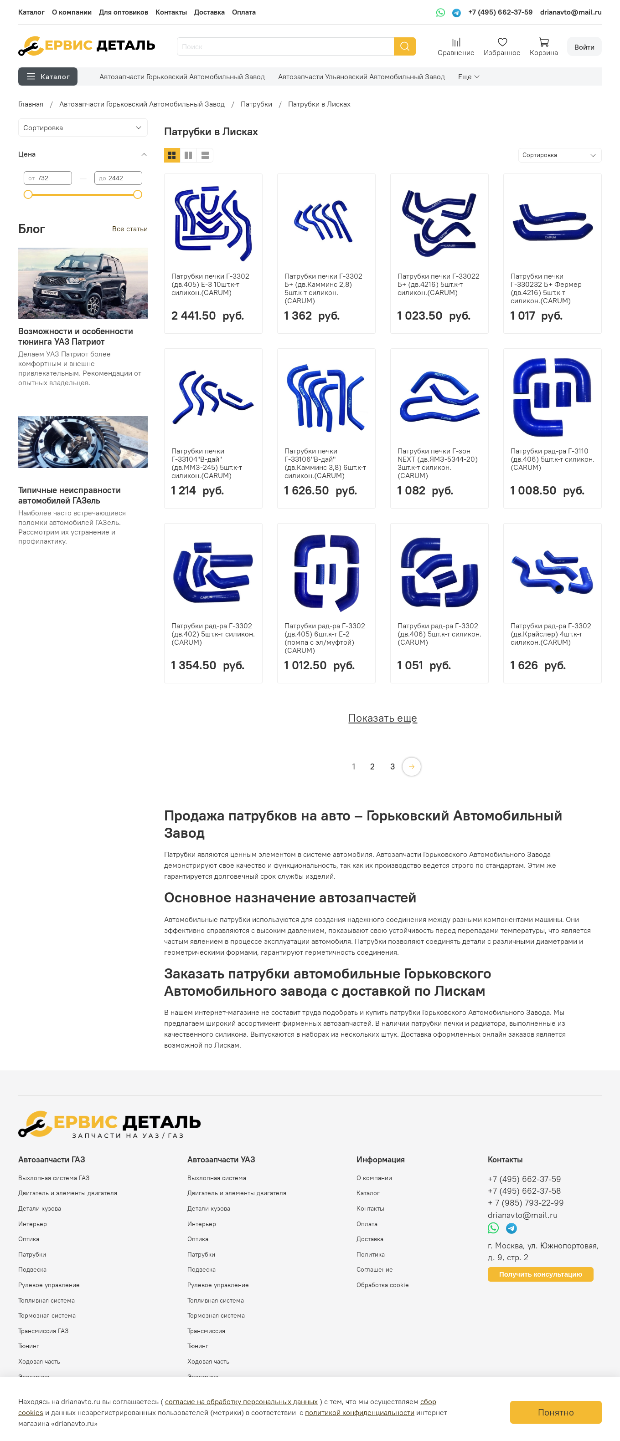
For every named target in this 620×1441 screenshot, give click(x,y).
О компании (72, 11)
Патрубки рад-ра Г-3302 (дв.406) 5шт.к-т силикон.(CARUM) (439, 634)
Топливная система (46, 1300)
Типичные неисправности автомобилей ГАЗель (69, 495)
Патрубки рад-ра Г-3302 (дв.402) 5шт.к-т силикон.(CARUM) (213, 634)
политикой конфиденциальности (359, 1412)
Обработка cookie (382, 1285)
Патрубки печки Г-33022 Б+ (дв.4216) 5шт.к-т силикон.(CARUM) (439, 284)
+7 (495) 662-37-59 (500, 11)
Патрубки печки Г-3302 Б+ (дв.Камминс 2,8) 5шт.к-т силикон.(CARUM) (323, 288)
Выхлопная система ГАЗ (53, 1178)
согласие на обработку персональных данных (241, 1401)
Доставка (209, 11)
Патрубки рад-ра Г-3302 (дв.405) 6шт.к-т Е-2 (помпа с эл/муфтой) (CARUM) (324, 638)
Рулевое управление (49, 1285)
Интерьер (32, 1224)
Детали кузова (39, 1208)
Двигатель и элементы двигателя (67, 1193)
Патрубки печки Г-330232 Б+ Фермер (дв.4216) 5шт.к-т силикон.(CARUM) (546, 288)
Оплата (244, 11)
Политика (370, 1254)
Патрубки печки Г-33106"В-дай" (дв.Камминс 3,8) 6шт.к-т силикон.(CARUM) (325, 463)
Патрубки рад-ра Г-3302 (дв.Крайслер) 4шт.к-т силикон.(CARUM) (551, 634)
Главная (30, 103)
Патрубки (256, 103)
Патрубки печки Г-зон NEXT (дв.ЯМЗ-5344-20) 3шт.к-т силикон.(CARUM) (438, 463)
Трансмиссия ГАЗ (43, 1331)
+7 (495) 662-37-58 (524, 1191)
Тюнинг (28, 1346)
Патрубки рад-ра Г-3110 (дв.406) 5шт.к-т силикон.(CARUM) (552, 459)
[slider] (28, 194)
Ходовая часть (39, 1361)
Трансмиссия (206, 1331)
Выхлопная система (216, 1178)
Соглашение (374, 1269)
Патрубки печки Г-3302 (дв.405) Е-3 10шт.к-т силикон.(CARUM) (210, 284)
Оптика (28, 1239)
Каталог (31, 11)
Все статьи (130, 228)
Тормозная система (47, 1315)
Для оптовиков (123, 11)
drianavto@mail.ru (571, 11)
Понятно (556, 1412)
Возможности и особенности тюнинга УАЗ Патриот (75, 336)
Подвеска (32, 1269)
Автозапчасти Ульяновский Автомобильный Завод (361, 76)
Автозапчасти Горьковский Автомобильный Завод (182, 76)
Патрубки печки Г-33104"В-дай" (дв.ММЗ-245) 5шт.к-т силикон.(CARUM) (206, 463)
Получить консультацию (540, 1274)
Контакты (171, 11)
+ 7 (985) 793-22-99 (526, 1203)
